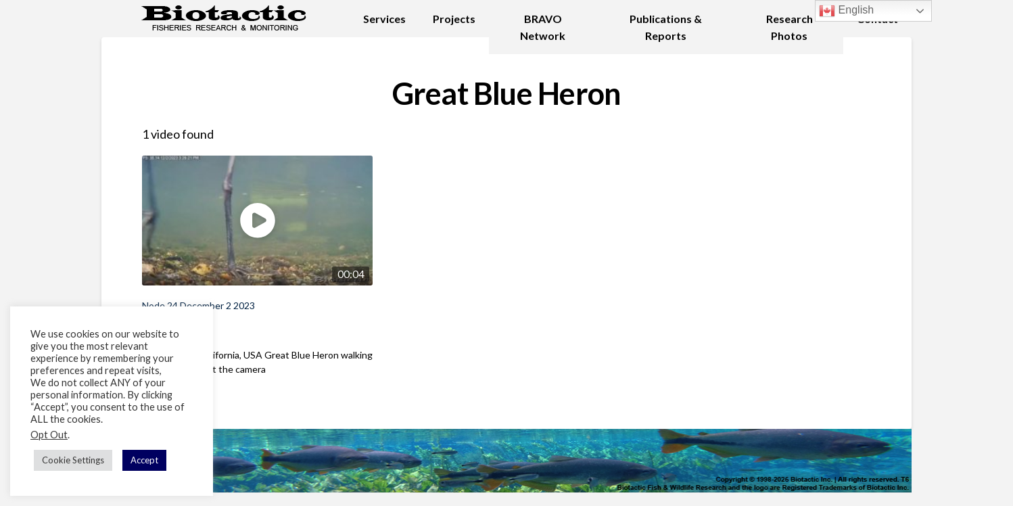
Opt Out (49, 434)
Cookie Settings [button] (73, 460)
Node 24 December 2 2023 (198, 305)
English (846, 11)
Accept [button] (144, 460)
